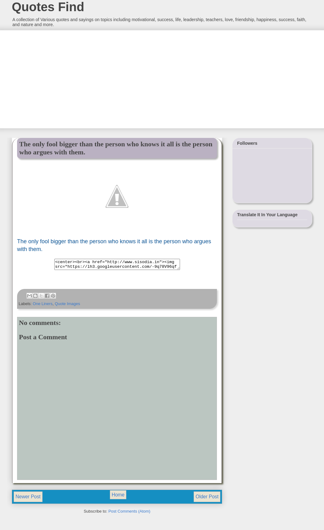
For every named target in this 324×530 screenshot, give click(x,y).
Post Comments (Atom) (129, 513)
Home (118, 496)
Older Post (207, 498)
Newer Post (28, 498)
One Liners (43, 305)
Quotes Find (48, 7)
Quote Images (67, 305)
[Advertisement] (58, 78)
